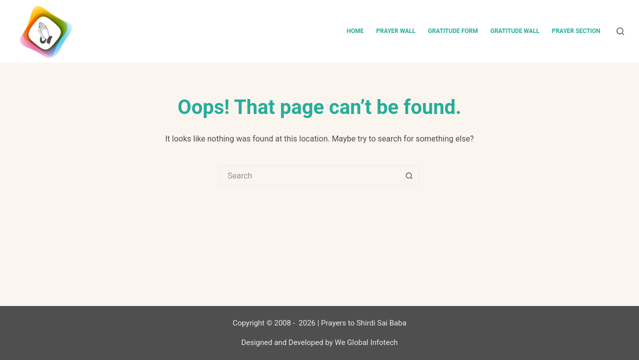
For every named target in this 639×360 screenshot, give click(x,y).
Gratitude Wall (514, 31)
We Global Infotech (366, 342)
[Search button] (409, 176)
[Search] (620, 31)
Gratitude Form (453, 31)
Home (354, 31)
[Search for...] (309, 176)
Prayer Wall (395, 31)
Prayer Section (576, 31)
